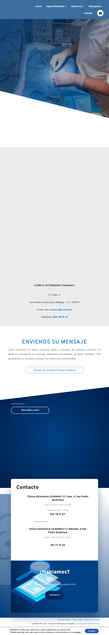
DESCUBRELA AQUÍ (30, 410)
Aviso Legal (77, 619)
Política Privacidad (92, 619)
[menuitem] (38, 6)
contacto (54, 594)
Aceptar (91, 630)
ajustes (77, 632)
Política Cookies (64, 619)
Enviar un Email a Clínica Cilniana (54, 370)
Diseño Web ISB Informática (88, 623)
